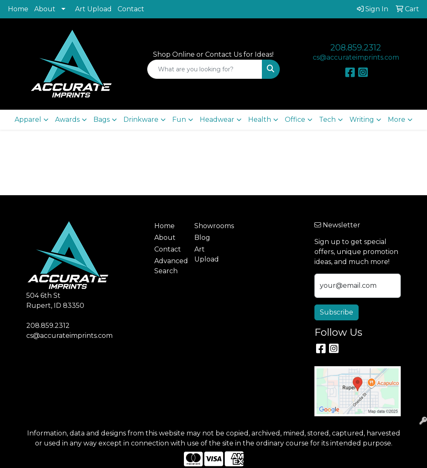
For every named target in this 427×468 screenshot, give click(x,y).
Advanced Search (169, 266)
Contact (131, 9)
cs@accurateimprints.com (356, 57)
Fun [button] (179, 119)
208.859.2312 (355, 48)
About (44, 9)
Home (18, 9)
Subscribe (336, 312)
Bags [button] (101, 119)
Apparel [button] (28, 119)
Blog (202, 238)
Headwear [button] (217, 119)
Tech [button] (327, 119)
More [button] (396, 119)
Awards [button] (67, 119)
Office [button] (295, 119)
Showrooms (209, 226)
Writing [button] (361, 119)
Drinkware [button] (140, 119)
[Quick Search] (204, 69)
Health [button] (259, 119)
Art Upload (93, 9)
